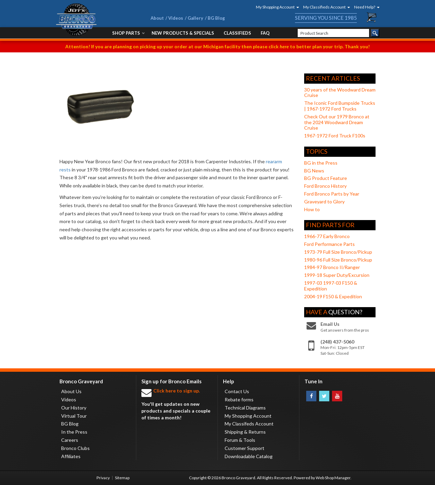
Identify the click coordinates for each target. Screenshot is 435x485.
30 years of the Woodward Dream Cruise (340, 92)
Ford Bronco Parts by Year (331, 194)
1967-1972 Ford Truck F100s (334, 135)
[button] (275, 7)
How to (312, 209)
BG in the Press (320, 163)
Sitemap (122, 477)
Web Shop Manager (333, 477)
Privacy (103, 477)
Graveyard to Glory (324, 201)
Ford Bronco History (325, 186)
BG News (314, 170)
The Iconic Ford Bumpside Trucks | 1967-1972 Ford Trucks (339, 106)
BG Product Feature (325, 178)
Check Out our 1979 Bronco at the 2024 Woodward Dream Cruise (336, 122)
